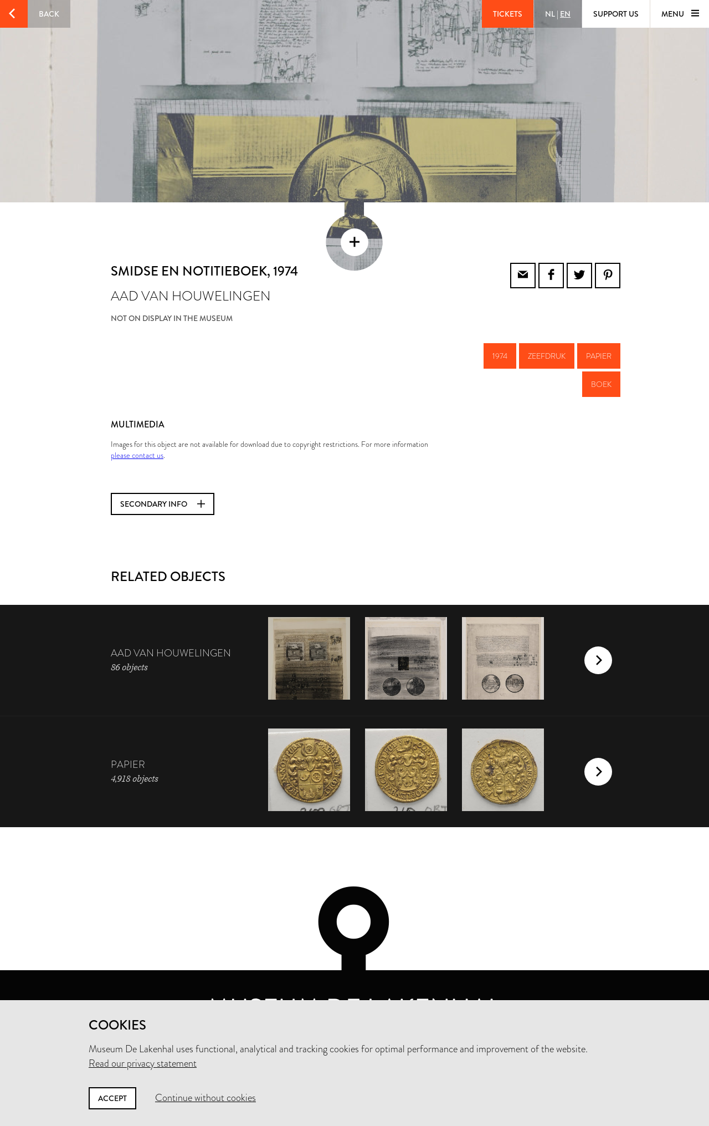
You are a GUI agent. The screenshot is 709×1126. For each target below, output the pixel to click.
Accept (112, 1098)
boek (601, 351)
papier (599, 323)
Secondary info (162, 471)
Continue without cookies (205, 1098)
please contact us (137, 422)
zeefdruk (547, 323)
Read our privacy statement (143, 1063)
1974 (499, 323)
